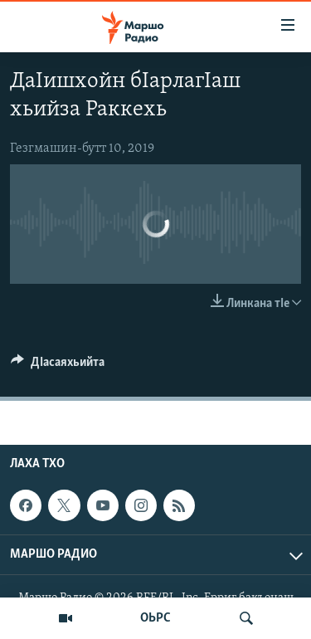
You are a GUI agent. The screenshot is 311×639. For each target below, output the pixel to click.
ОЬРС (155, 618)
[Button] (57, 366)
